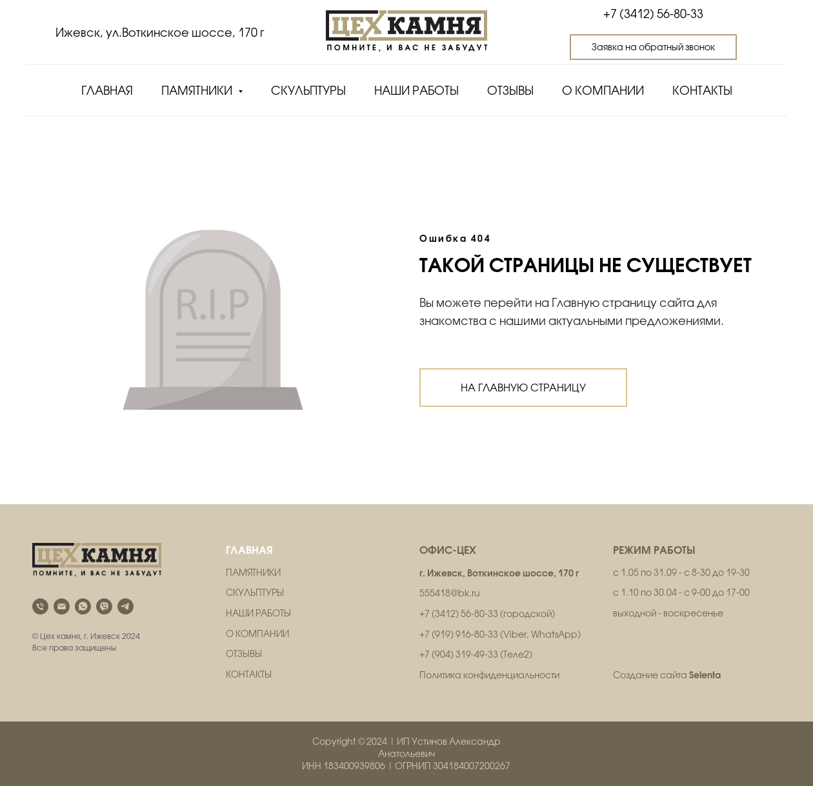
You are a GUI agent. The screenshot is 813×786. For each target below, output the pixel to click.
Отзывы (510, 90)
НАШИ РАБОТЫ (258, 613)
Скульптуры (308, 90)
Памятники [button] (198, 90)
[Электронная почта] (62, 606)
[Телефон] (40, 606)
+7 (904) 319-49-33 (458, 654)
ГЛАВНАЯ (249, 550)
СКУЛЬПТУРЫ (255, 592)
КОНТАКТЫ (249, 674)
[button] (653, 47)
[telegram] (125, 606)
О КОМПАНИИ (257, 634)
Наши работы (416, 90)
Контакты (702, 90)
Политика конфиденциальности (489, 675)
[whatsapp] (83, 606)
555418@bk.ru (449, 593)
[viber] (104, 606)
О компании (603, 90)
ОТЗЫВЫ (244, 654)
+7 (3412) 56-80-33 (653, 14)
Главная (107, 90)
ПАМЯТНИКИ (253, 572)
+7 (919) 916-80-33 (458, 634)
